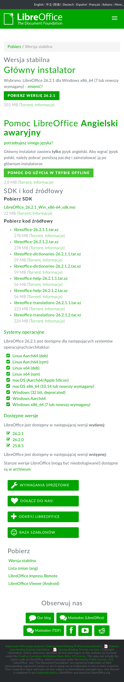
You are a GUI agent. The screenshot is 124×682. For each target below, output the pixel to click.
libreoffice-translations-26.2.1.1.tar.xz (47, 303)
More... (119, 4)
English (39, 4)
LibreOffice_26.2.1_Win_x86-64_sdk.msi (39, 207)
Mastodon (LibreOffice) (82, 618)
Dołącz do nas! (32, 501)
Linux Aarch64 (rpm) (30, 362)
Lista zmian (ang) (23, 568)
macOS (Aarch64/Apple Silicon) (40, 380)
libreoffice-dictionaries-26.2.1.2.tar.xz (47, 266)
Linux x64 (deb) (25, 368)
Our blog (40, 618)
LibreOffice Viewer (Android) (33, 584)
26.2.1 (18, 434)
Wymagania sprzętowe (40, 485)
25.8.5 (18, 446)
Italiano (107, 4)
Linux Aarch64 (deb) (30, 356)
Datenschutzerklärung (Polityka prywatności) (73, 646)
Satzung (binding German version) (78, 649)
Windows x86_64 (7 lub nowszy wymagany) (51, 405)
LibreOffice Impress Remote (32, 576)
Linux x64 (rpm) (26, 374)
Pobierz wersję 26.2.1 (32, 96)
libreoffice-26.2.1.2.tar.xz (36, 242)
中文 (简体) (53, 4)
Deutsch (68, 4)
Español (81, 4)
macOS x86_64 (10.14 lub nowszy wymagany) (53, 386)
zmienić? (35, 87)
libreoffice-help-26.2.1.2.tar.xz (41, 291)
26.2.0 (18, 440)
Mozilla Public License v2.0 (96, 659)
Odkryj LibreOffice (35, 516)
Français (94, 4)
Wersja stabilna (22, 561)
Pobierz (14, 47)
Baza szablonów (33, 532)
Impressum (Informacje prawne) (24, 646)
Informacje (44, 105)
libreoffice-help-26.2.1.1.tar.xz (41, 278)
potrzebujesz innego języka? (28, 143)
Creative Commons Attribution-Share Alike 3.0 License (52, 656)
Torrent (26, 105)
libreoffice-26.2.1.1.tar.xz (36, 230)
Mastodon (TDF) (44, 630)
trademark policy (47, 672)
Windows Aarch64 (29, 399)
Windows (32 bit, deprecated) (38, 393)
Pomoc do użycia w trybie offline (49, 173)
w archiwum (20, 469)
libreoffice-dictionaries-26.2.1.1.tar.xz (47, 254)
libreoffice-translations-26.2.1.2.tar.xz (47, 315)
